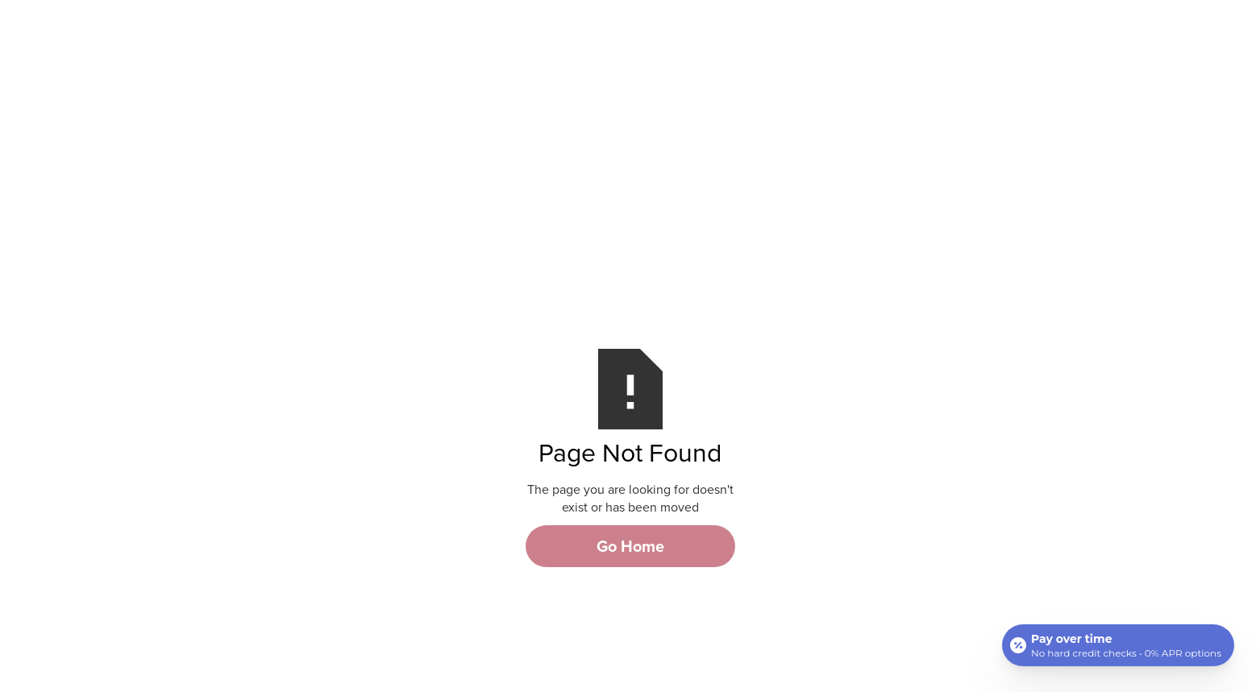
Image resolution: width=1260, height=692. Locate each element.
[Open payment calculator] (1118, 645)
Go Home (630, 546)
